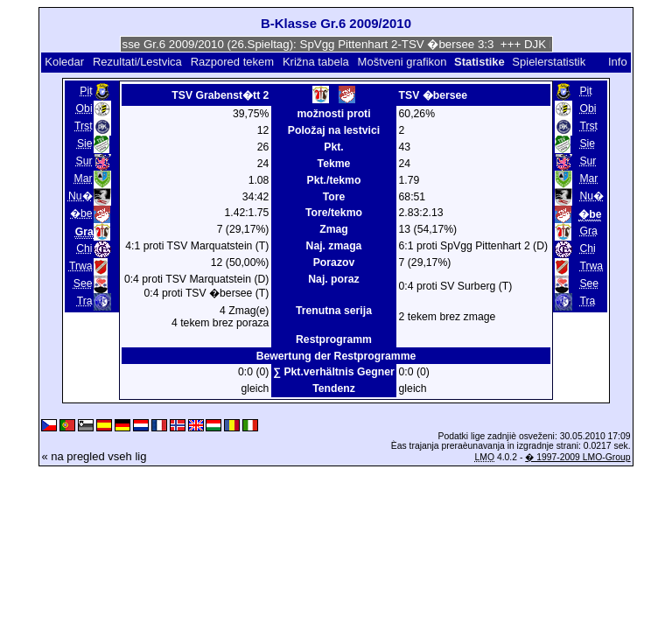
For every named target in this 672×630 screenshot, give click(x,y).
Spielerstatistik (550, 61)
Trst (83, 126)
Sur (84, 161)
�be (81, 213)
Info (617, 61)
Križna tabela (316, 61)
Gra (588, 231)
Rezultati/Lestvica (137, 61)
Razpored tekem (232, 61)
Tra (85, 301)
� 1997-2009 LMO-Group (577, 457)
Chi (84, 248)
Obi (84, 108)
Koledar (64, 61)
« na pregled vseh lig (93, 456)
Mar (83, 178)
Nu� (80, 196)
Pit (86, 91)
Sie (85, 143)
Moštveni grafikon (402, 61)
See (83, 283)
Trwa (81, 266)
